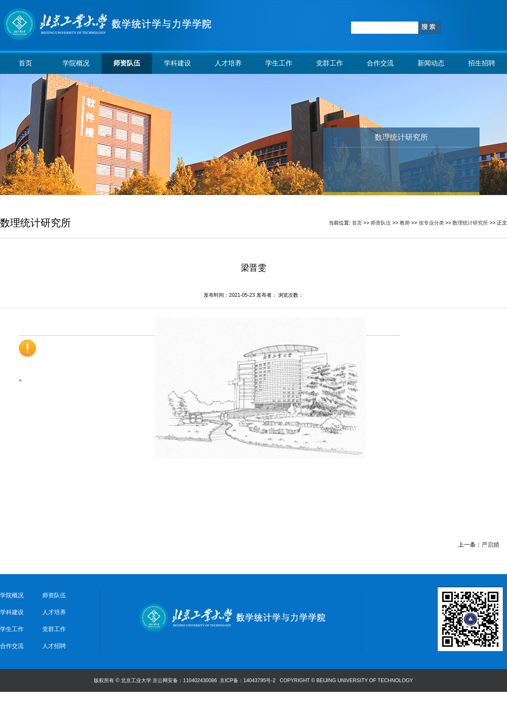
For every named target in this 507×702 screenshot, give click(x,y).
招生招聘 (481, 63)
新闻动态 (430, 63)
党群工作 (329, 63)
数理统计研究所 (470, 223)
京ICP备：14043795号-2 (248, 680)
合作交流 (380, 63)
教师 (405, 223)
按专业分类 (431, 223)
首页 (25, 63)
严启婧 (490, 544)
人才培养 (228, 63)
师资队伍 (126, 63)
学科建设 (177, 63)
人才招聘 (54, 645)
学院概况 (76, 63)
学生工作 (278, 63)
